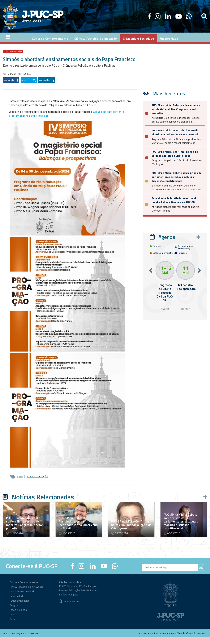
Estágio (63, 594)
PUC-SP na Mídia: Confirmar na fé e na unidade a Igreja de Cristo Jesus (175, 153)
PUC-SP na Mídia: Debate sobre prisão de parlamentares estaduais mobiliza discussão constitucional (177, 176)
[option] (165, 286)
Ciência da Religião (13, 50)
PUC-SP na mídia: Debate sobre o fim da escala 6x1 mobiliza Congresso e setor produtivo (176, 108)
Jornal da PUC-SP (43, 16)
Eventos (63, 589)
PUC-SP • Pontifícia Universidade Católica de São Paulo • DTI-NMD (173, 632)
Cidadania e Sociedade (22, 590)
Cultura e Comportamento (24, 581)
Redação (12, 73)
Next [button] (199, 269)
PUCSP (62, 585)
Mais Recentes (168, 92)
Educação (74, 589)
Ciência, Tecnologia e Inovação (27, 586)
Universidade (17, 595)
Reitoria (85, 589)
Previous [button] (151, 269)
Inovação (95, 589)
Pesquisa (73, 594)
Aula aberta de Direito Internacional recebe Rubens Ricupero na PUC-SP (174, 199)
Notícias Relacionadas (42, 496)
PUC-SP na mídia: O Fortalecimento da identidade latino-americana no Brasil (175, 132)
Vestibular (72, 585)
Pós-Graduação (87, 585)
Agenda (166, 236)
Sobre (13, 618)
